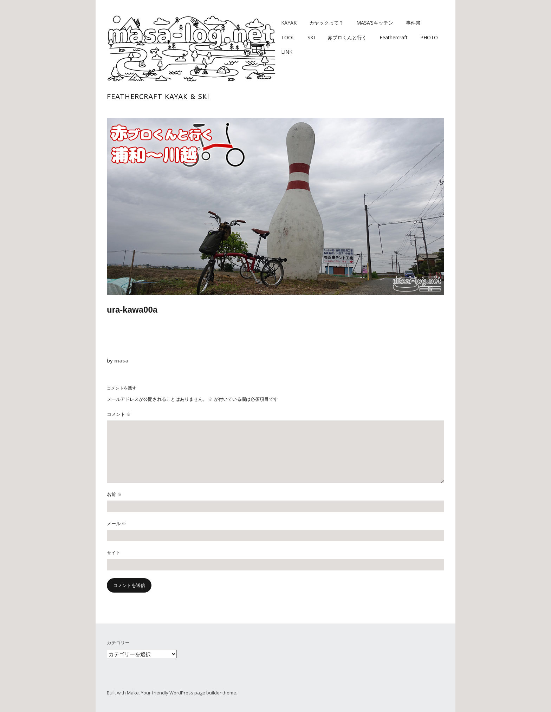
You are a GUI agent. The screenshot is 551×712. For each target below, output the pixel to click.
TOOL (288, 37)
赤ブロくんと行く (347, 37)
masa (121, 360)
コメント (119, 414)
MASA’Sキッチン (374, 22)
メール (116, 523)
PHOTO (429, 37)
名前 (114, 494)
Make (133, 693)
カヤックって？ (326, 22)
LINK (286, 51)
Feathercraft (394, 37)
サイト (114, 552)
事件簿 (413, 22)
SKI (311, 37)
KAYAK (289, 22)
